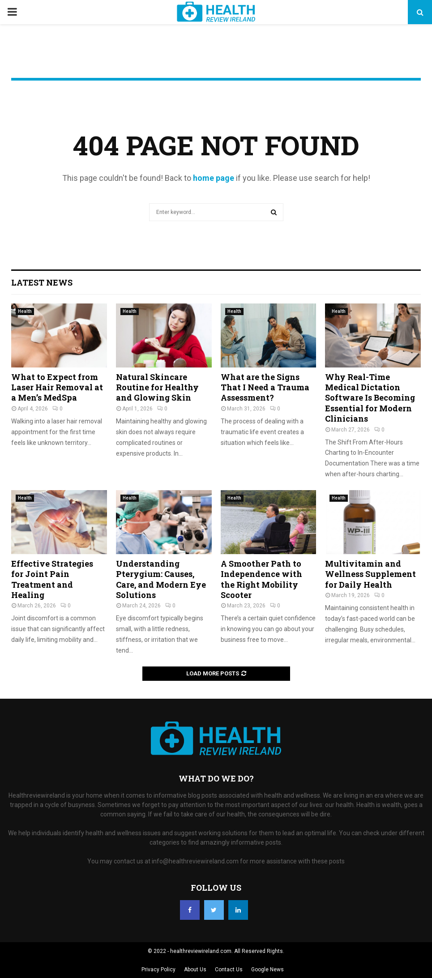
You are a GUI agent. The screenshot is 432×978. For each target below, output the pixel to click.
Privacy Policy (158, 969)
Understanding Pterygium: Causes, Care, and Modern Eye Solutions (161, 579)
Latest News (42, 282)
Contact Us (229, 969)
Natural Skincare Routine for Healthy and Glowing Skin (157, 387)
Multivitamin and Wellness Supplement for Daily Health (370, 574)
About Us (195, 969)
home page (213, 178)
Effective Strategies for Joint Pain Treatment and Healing (52, 579)
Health (25, 311)
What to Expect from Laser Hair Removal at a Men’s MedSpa (57, 387)
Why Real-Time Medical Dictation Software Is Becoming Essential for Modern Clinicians (370, 398)
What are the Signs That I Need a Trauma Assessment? (265, 387)
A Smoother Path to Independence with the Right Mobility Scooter (261, 579)
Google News (267, 969)
